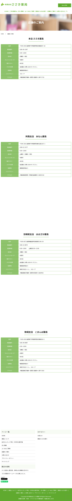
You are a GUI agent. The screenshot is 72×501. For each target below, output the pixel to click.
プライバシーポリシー (8, 458)
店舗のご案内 (52, 11)
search (67, 11)
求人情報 (21, 11)
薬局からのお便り (41, 11)
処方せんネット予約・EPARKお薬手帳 (12, 442)
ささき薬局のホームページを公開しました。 (14, 473)
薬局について (5, 439)
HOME (7, 11)
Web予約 (64, 5)
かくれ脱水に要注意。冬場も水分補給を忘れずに (15, 470)
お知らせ (40, 435)
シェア (3, 477)
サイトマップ (5, 461)
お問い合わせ (61, 11)
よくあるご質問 (29, 11)
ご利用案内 (13, 11)
